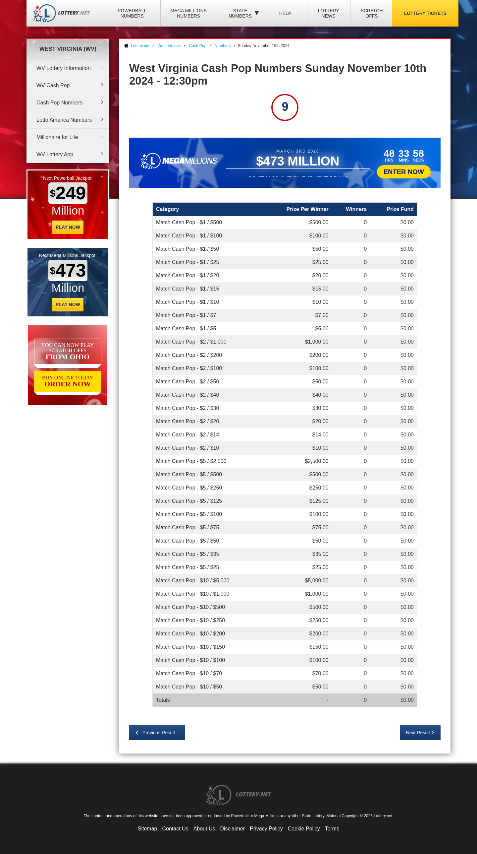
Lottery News (328, 13)
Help (285, 13)
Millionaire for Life (57, 137)
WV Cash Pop (53, 85)
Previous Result (158, 732)
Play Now (68, 227)
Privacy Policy (266, 828)
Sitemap (147, 828)
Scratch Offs (372, 13)
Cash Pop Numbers (59, 102)
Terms (332, 828)
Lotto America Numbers (64, 120)
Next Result (418, 732)
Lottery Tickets (425, 13)
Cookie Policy (304, 828)
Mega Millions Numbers (188, 13)
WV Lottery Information (63, 68)
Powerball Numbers (132, 13)
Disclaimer (232, 828)
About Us (204, 828)
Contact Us (175, 828)
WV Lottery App (54, 154)
